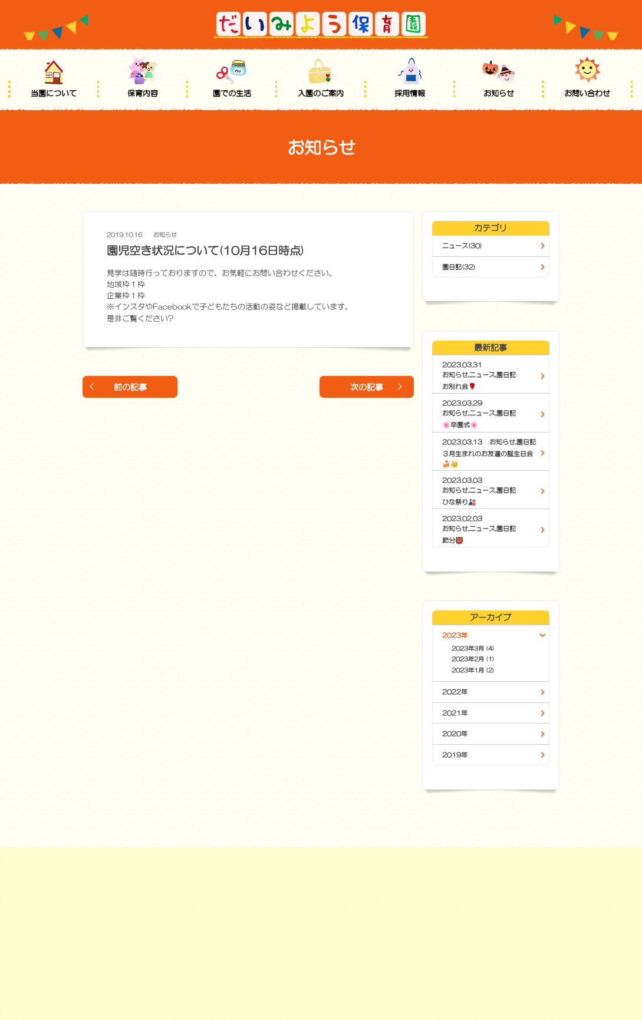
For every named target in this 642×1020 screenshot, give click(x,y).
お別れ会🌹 (459, 386)
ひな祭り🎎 (459, 502)
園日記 (506, 374)
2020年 (454, 733)
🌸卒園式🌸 (460, 424)
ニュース (482, 374)
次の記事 (366, 387)
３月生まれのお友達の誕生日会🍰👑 (487, 458)
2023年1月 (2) (473, 670)
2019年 (454, 754)
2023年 (454, 635)
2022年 (454, 691)
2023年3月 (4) (473, 648)
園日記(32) (459, 266)
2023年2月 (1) (473, 659)
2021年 (454, 713)
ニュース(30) (462, 245)
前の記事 (130, 387)
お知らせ (165, 234)
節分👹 (452, 540)
